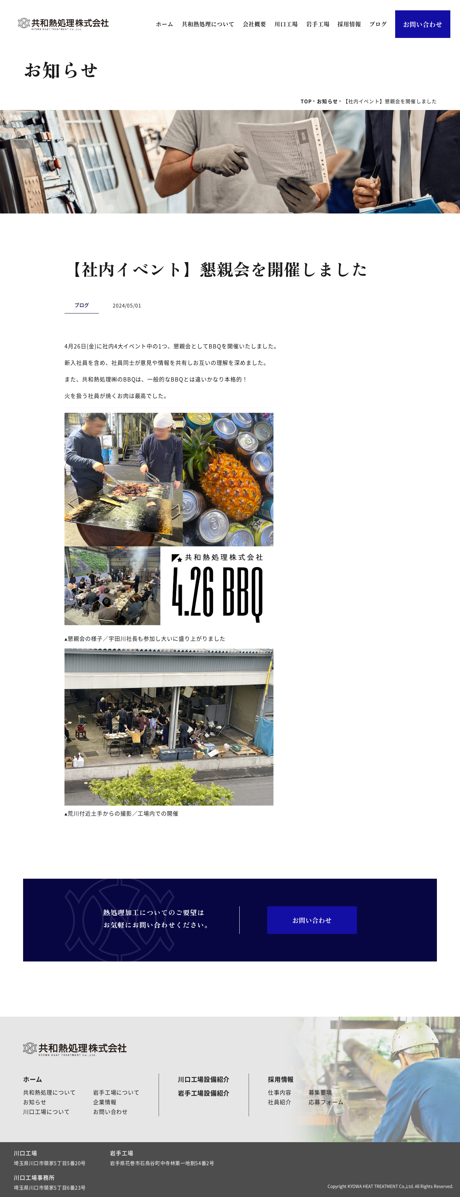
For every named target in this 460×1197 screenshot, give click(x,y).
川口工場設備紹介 (204, 1079)
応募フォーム (326, 1102)
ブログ (378, 24)
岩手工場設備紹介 (204, 1092)
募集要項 (320, 1092)
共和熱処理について (208, 24)
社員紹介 (279, 1102)
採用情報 (349, 24)
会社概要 (254, 24)
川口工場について (46, 1111)
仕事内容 (279, 1092)
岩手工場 (318, 24)
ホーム (164, 24)
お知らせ (35, 1102)
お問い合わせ (422, 24)
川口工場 (286, 24)
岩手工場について (116, 1092)
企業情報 (105, 1102)
